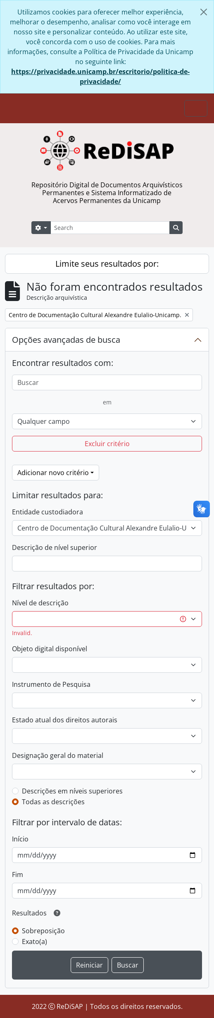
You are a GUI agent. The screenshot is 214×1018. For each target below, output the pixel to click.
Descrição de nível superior (54, 547)
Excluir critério (107, 443)
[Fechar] (204, 12)
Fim (17, 874)
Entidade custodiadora (47, 511)
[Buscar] (107, 382)
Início (20, 839)
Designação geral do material (57, 755)
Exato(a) (34, 941)
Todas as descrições (53, 801)
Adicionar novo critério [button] (53, 472)
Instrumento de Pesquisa (51, 684)
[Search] (110, 227)
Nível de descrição (40, 602)
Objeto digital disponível (49, 648)
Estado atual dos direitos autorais (64, 719)
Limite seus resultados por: (107, 263)
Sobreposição (43, 930)
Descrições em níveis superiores (72, 791)
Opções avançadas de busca (66, 339)
